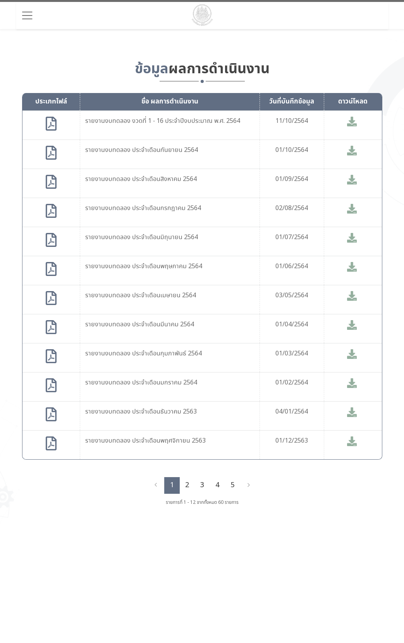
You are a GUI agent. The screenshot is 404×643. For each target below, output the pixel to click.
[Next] (249, 485)
